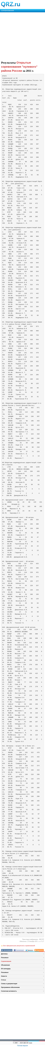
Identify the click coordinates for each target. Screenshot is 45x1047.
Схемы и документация (9, 983)
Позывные (4, 957)
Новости (4, 976)
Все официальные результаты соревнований (19, 946)
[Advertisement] (22, 36)
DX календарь (6, 968)
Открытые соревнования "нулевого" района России (19, 66)
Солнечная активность (9, 991)
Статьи (3, 980)
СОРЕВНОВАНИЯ (7, 10)
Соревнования (6, 961)
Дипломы (4, 954)
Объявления (5, 965)
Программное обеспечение (10, 987)
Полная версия (22, 1045)
